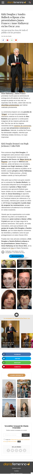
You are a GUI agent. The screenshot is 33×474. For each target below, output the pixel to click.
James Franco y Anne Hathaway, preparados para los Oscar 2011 (8, 263)
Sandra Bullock (7, 307)
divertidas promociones (10, 105)
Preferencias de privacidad (17, 439)
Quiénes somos (16, 468)
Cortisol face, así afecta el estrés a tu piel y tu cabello (9, 395)
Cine (12, 248)
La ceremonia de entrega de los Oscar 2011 (17, 318)
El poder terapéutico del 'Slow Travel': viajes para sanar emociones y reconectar (23, 393)
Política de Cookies (12, 441)
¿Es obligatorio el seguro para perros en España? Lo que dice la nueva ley (9, 412)
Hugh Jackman (23, 286)
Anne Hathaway (8, 286)
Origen (4, 114)
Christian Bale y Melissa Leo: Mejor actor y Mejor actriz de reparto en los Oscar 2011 (23, 261)
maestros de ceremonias (22, 126)
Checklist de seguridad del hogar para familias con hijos (24, 413)
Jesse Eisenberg (23, 307)
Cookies (16, 471)
